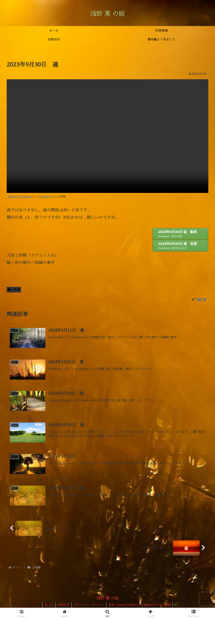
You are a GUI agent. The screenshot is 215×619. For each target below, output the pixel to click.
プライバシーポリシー (89, 605)
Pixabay (45, 196)
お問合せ (63, 605)
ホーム (47, 605)
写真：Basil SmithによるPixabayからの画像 (141, 605)
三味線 (14, 289)
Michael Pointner (20, 196)
